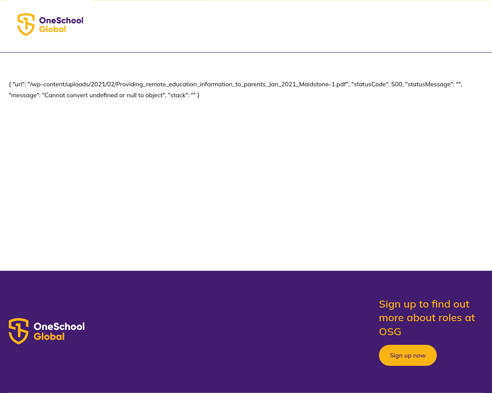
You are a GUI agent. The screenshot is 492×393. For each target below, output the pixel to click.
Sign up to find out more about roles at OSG (427, 317)
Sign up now (408, 355)
